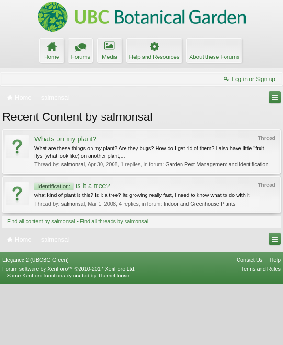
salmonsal (73, 164)
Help (275, 320)
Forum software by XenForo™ (69, 330)
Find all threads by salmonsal (114, 221)
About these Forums (214, 57)
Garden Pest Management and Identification (216, 164)
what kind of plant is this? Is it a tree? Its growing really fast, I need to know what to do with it (141, 195)
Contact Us (249, 320)
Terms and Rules (261, 330)
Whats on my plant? (65, 139)
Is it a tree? (72, 186)
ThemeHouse (113, 336)
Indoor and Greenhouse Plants (200, 204)
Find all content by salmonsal (41, 221)
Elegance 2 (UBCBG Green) (35, 320)
